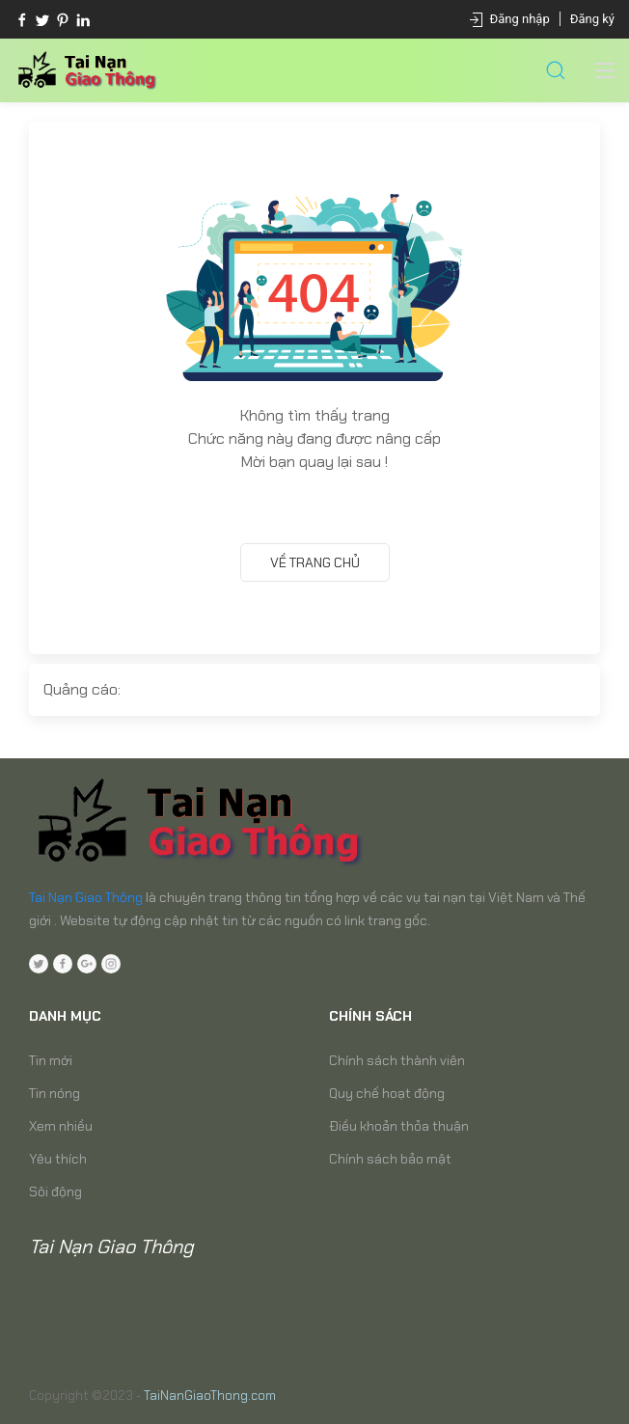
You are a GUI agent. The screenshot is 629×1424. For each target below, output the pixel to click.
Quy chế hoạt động (387, 1093)
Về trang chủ (315, 562)
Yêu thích (58, 1158)
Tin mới (50, 1060)
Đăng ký (592, 19)
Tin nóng (54, 1093)
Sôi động (55, 1191)
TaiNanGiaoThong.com (210, 1395)
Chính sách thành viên (397, 1060)
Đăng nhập (520, 19)
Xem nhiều (61, 1126)
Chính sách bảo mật (390, 1158)
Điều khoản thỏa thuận (399, 1126)
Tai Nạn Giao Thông (86, 897)
